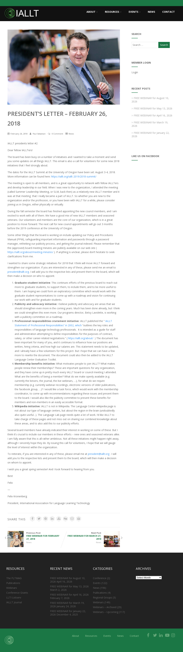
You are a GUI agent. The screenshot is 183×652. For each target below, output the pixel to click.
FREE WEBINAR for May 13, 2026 (152, 108)
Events (135, 11)
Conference (99, 578)
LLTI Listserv (13, 597)
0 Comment (57, 133)
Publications (13, 583)
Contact (168, 11)
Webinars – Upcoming (105, 612)
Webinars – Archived (104, 607)
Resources (113, 11)
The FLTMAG (14, 578)
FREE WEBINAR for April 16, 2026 (152, 115)
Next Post (92, 535)
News (151, 11)
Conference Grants (17, 592)
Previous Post (36, 535)
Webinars (11, 588)
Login (135, 72)
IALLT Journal (14, 602)
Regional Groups (102, 597)
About (92, 11)
